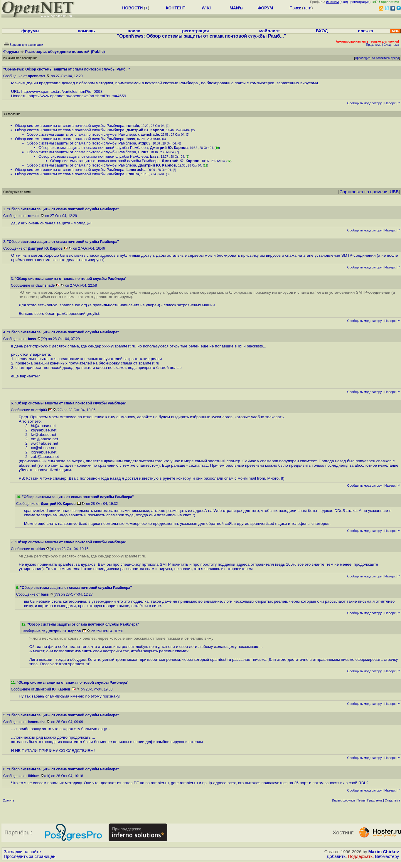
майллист (269, 30)
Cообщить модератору (364, 103)
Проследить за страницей (29, 856)
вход (344, 2)
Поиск (295, 8)
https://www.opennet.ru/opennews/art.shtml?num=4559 (77, 96)
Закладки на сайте (22, 851)
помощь (86, 30)
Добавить (336, 856)
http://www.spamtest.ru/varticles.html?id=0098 (61, 91)
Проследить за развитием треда (377, 58)
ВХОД (322, 30)
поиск (134, 30)
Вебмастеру (387, 856)
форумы (30, 30)
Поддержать (360, 856)
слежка (365, 30)
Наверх (390, 103)
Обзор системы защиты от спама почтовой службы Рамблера (69, 125)
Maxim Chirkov (383, 851)
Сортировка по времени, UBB (369, 191)
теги (307, 8)
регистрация (360, 2)
